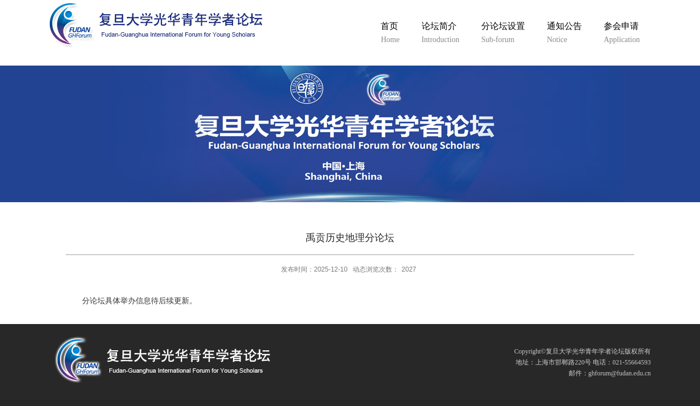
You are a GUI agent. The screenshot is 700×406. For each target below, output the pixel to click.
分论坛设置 (503, 33)
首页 (390, 33)
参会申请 (622, 33)
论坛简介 (440, 33)
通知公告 (564, 33)
